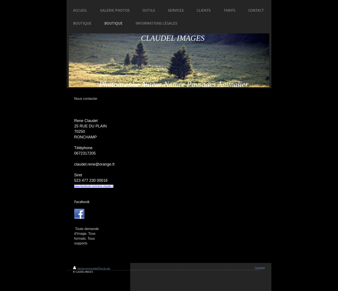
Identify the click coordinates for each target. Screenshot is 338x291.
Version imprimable (85, 268)
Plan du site (104, 268)
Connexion (260, 267)
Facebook (82, 201)
